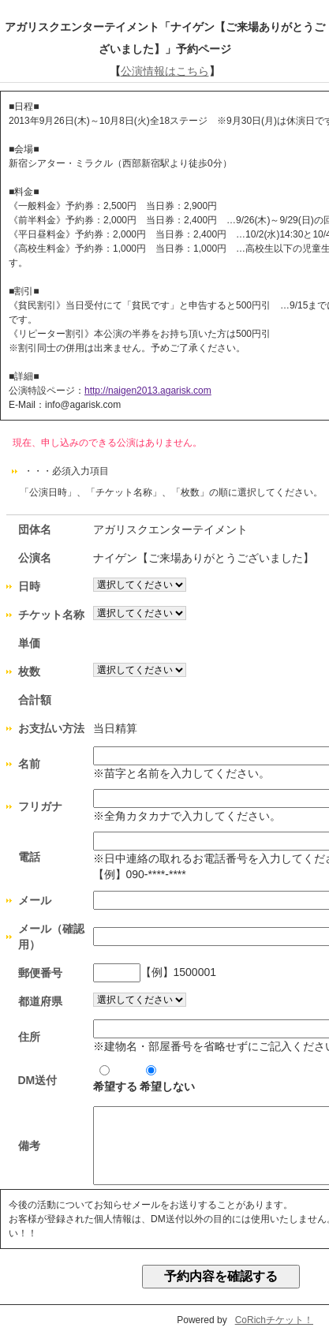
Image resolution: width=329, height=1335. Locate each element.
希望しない (167, 1079)
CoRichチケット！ (274, 1320)
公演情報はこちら (165, 71)
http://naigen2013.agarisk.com (147, 390)
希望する (115, 1079)
